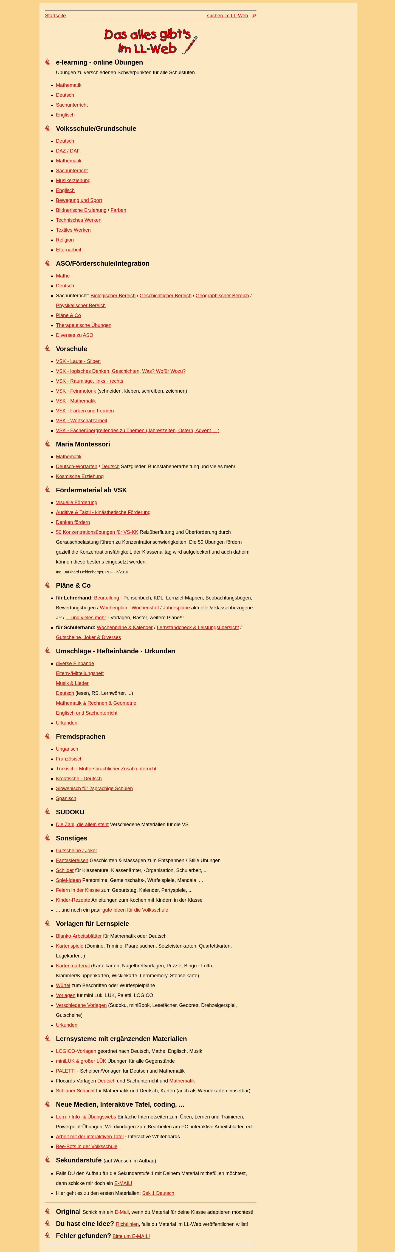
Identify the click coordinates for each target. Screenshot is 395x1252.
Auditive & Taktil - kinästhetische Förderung (103, 512)
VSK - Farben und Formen (85, 410)
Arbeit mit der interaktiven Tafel (90, 1136)
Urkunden (66, 723)
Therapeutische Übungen (83, 325)
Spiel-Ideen (68, 880)
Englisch (65, 115)
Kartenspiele (69, 946)
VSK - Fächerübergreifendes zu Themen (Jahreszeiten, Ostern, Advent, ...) (137, 430)
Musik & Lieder (72, 683)
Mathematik (68, 85)
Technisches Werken (78, 220)
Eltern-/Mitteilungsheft (80, 673)
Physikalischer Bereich (81, 305)
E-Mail (122, 1212)
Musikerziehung (73, 180)
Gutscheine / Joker (76, 850)
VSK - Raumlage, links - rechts (89, 381)
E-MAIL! (123, 1183)
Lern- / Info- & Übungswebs (86, 1117)
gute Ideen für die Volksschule (135, 910)
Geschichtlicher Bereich (165, 295)
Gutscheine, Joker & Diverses (88, 637)
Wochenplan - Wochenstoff (129, 607)
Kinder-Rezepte (73, 900)
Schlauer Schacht (75, 1090)
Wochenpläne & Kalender (125, 627)
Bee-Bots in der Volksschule (86, 1146)
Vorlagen (65, 995)
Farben (118, 210)
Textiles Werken (73, 230)
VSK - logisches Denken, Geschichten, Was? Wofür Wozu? (121, 371)
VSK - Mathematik (76, 401)
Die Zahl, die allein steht (82, 824)
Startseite (55, 15)
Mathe (63, 276)
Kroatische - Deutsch (79, 778)
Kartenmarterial (73, 965)
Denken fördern (73, 522)
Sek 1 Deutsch (158, 1193)
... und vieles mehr (86, 617)
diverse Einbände (75, 663)
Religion (65, 240)
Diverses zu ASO (74, 335)
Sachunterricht (72, 105)
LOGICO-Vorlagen (76, 1051)
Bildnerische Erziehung (81, 210)
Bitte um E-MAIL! (131, 1236)
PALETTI (66, 1071)
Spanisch (66, 798)
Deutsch (65, 95)
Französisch (69, 759)
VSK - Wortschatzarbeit (81, 420)
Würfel (63, 985)
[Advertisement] (303, 117)
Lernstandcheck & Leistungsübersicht (198, 627)
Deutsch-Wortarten (76, 466)
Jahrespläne (176, 607)
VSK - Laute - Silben (78, 361)
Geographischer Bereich (222, 295)
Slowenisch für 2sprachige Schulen (94, 788)
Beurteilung (106, 598)
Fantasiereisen (72, 860)
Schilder (65, 870)
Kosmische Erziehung (80, 476)
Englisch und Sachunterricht (86, 713)
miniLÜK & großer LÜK (81, 1061)
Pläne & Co (68, 315)
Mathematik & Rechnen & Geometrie (96, 703)
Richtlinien (127, 1224)
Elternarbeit (68, 249)
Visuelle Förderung (76, 502)
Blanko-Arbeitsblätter (79, 936)
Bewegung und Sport (79, 200)
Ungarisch (67, 749)
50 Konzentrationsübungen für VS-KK (97, 532)
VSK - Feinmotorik (76, 391)
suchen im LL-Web (227, 15)
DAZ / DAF (68, 151)
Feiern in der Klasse (78, 890)
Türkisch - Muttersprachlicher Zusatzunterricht (106, 768)
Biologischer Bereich (113, 295)
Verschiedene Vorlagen (81, 1005)
